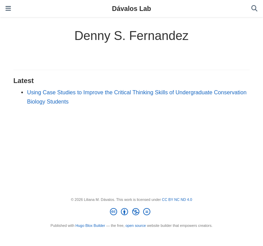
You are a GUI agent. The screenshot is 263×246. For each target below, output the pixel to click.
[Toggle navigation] (8, 8)
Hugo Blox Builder (90, 225)
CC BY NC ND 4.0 (177, 199)
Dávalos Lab (131, 8)
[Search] (254, 9)
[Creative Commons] (131, 212)
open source (136, 225)
